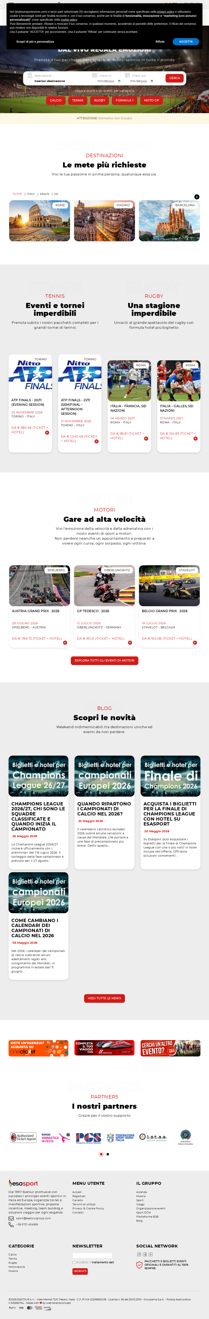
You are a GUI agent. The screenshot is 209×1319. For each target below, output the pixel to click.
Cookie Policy (95, 1208)
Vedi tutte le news (104, 998)
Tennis (77, 100)
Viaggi (140, 1204)
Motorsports (17, 1267)
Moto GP (151, 100)
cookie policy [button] (69, 19)
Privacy (77, 1208)
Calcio (56, 100)
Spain (44, 194)
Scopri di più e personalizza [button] (35, 41)
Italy (31, 194)
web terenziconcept (58, 1303)
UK (56, 194)
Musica (141, 1196)
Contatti (77, 1212)
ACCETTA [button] (186, 41)
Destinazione (43, 75)
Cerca (174, 78)
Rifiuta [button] (160, 41)
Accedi (76, 1192)
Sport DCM (143, 1212)
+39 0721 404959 (27, 1224)
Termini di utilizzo (84, 1204)
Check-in (105, 75)
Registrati (78, 1196)
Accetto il (93, 1262)
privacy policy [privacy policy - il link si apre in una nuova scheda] (165, 11)
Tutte (17, 194)
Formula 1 (124, 100)
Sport (140, 1200)
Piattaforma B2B (147, 1217)
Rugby (99, 100)
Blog (139, 1221)
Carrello (77, 1200)
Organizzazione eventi (151, 1208)
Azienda (141, 1192)
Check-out (139, 75)
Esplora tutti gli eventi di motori (105, 660)
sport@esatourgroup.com (33, 1218)
